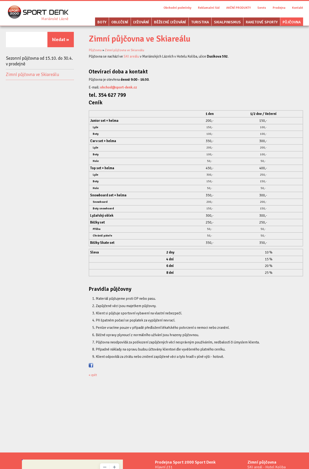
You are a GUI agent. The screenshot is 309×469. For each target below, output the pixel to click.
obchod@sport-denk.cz (118, 87)
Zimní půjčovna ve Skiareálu (32, 74)
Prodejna (279, 8)
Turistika (200, 22)
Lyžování (141, 22)
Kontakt (297, 8)
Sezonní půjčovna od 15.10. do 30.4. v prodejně (39, 61)
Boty (101, 22)
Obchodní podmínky (177, 8)
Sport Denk (54, 19)
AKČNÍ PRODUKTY (238, 8)
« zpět (93, 375)
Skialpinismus (227, 22)
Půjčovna (292, 22)
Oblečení (119, 22)
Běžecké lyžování (170, 22)
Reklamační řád (209, 8)
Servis (261, 8)
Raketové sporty (262, 22)
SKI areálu (131, 56)
